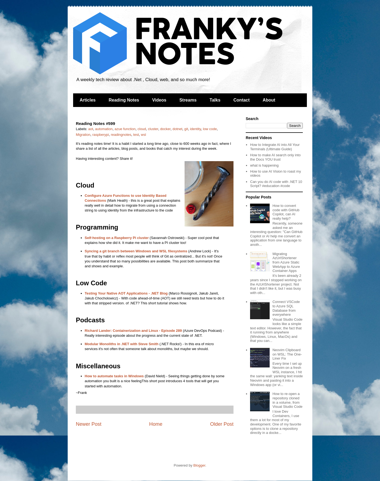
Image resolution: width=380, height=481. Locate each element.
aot (90, 129)
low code (210, 129)
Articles (88, 100)
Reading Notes (124, 100)
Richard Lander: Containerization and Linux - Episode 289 (133, 331)
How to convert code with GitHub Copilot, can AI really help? (285, 212)
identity (195, 129)
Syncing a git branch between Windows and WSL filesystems (136, 251)
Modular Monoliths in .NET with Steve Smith (122, 344)
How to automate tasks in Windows (114, 376)
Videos (159, 100)
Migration (83, 135)
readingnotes (121, 135)
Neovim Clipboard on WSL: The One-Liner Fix (287, 354)
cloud (142, 129)
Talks (215, 100)
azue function (124, 129)
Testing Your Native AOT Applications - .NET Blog (126, 293)
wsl (143, 135)
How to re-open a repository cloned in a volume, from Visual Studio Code (287, 400)
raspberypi (100, 135)
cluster (153, 129)
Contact (241, 100)
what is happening (264, 165)
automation (104, 129)
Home (156, 424)
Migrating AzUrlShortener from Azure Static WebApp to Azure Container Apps (286, 262)
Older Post (221, 424)
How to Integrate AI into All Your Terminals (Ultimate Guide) (275, 147)
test (136, 135)
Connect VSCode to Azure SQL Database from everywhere (286, 308)
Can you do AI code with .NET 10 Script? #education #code (276, 184)
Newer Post (88, 424)
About (269, 100)
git (186, 129)
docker (165, 129)
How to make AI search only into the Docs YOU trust (275, 157)
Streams (188, 100)
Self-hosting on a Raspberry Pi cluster (117, 238)
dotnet (177, 129)
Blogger (199, 465)
